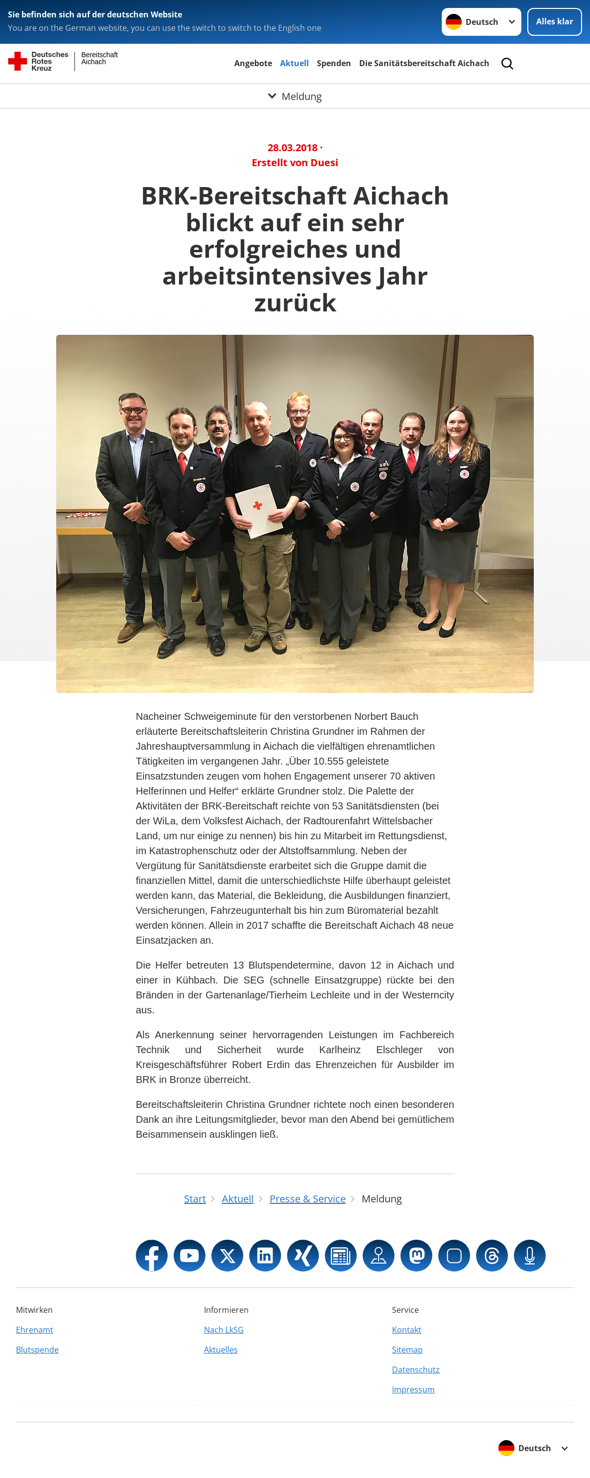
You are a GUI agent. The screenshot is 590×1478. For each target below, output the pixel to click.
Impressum (413, 1389)
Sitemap (407, 1349)
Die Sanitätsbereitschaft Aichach (424, 63)
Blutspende (37, 1349)
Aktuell (294, 63)
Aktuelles (221, 1349)
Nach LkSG (224, 1329)
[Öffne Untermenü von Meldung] (295, 96)
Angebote (253, 63)
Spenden (334, 63)
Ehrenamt (34, 1329)
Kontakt (406, 1329)
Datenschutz (416, 1369)
